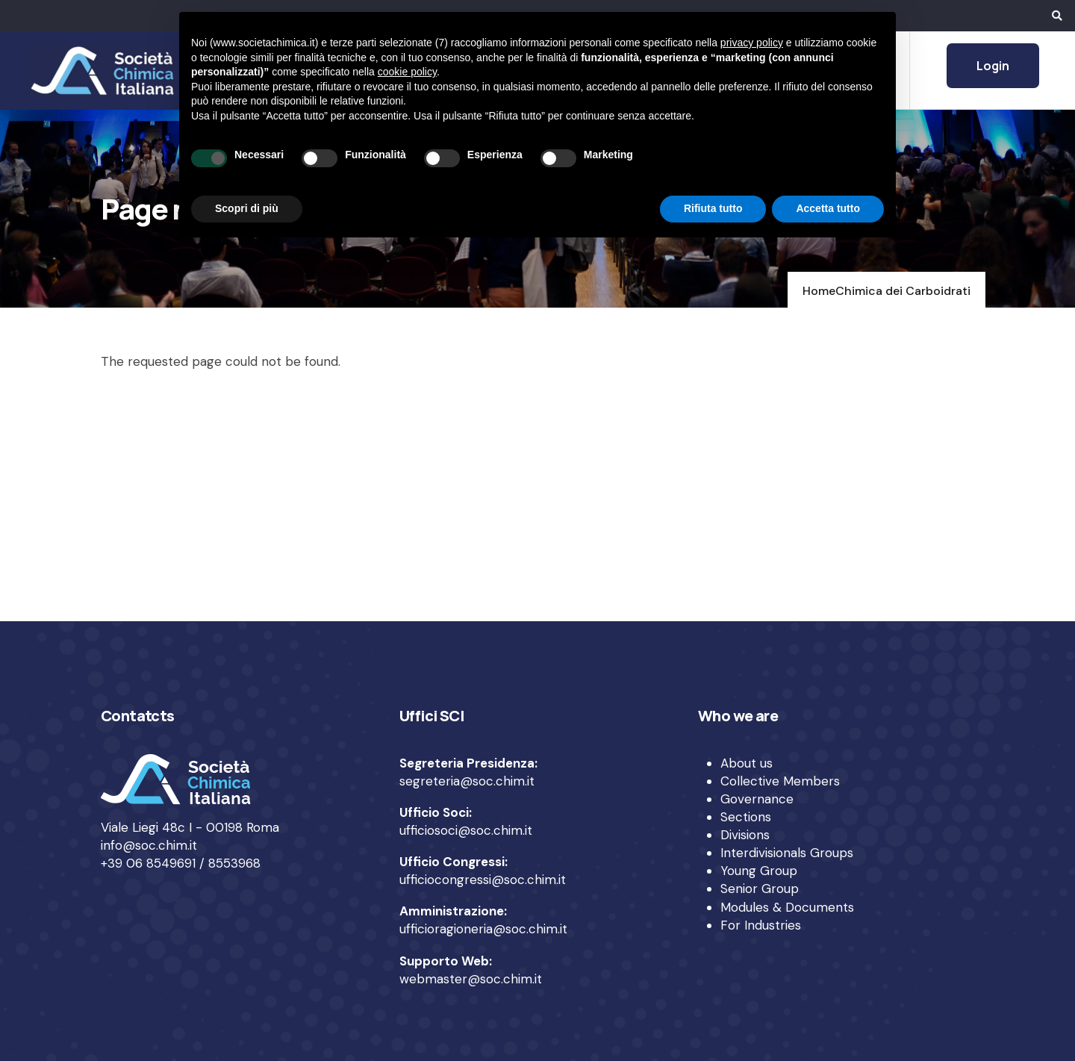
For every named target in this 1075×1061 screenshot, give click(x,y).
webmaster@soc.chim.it (470, 979)
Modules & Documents (787, 907)
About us (746, 763)
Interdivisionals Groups (786, 852)
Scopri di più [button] (246, 208)
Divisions (745, 835)
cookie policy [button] (407, 72)
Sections (745, 817)
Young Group (758, 870)
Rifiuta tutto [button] (713, 208)
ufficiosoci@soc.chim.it (465, 830)
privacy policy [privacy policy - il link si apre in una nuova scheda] (751, 43)
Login (992, 65)
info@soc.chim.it (149, 845)
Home (819, 291)
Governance (757, 799)
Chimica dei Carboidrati (902, 291)
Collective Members (780, 781)
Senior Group (759, 888)
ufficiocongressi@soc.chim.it (482, 879)
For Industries (760, 925)
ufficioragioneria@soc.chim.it (483, 929)
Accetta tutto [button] (828, 208)
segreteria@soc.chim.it (467, 781)
